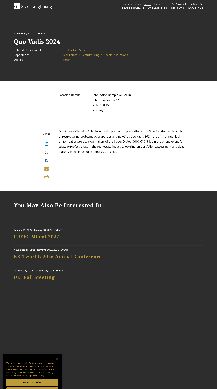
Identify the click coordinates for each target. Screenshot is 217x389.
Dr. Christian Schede (75, 50)
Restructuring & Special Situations (104, 55)
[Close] (57, 363)
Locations (195, 8)
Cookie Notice (12, 373)
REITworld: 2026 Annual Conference (58, 257)
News (137, 4)
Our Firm (127, 4)
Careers (158, 4)
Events (147, 4)
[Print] (46, 176)
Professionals (133, 8)
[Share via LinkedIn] (46, 144)
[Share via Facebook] (46, 160)
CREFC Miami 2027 (36, 238)
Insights (177, 8)
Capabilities (157, 8)
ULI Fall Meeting (34, 279)
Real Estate (69, 55)
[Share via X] (46, 152)
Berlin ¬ (67, 60)
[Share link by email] (46, 168)
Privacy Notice (45, 370)
